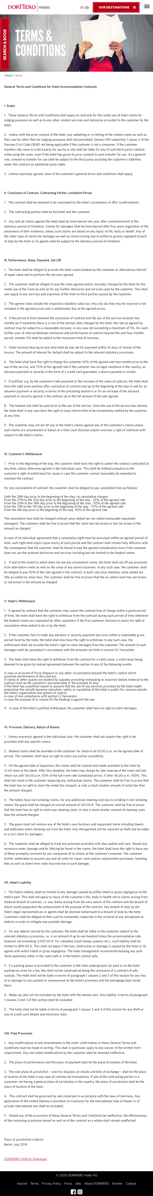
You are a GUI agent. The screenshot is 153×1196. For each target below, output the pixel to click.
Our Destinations (119, 7)
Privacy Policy (51, 1183)
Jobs (78, 1183)
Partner (117, 1183)
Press (68, 1183)
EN (87, 7)
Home (8, 75)
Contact (131, 1183)
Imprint (22, 1183)
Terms (34, 1183)
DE (82, 7)
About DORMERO (96, 1183)
